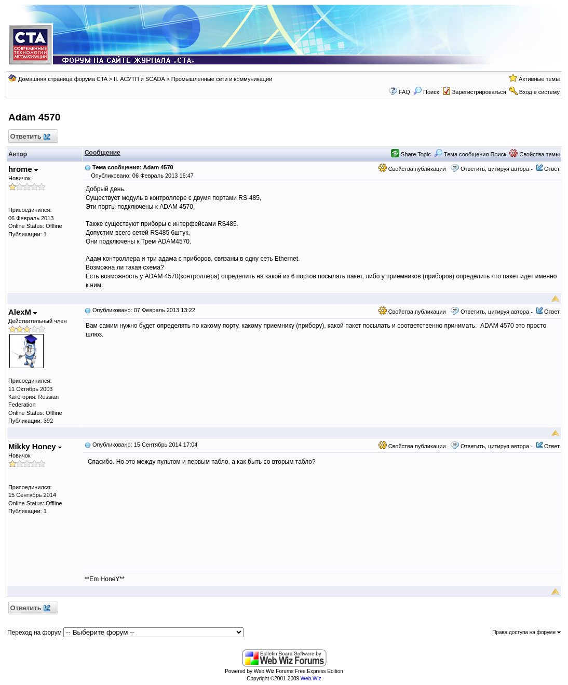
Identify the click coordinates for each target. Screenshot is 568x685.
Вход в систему (539, 92)
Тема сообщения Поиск (470, 154)
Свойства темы (534, 154)
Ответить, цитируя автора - (497, 169)
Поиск (426, 92)
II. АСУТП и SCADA (139, 79)
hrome (23, 169)
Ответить (29, 136)
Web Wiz (311, 678)
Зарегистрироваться (479, 92)
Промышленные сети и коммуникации (222, 79)
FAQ (404, 92)
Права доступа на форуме (526, 632)
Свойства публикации (412, 169)
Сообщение (102, 152)
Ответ (552, 169)
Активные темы (539, 79)
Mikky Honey (35, 446)
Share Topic (411, 154)
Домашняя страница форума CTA (62, 79)
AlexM (22, 311)
